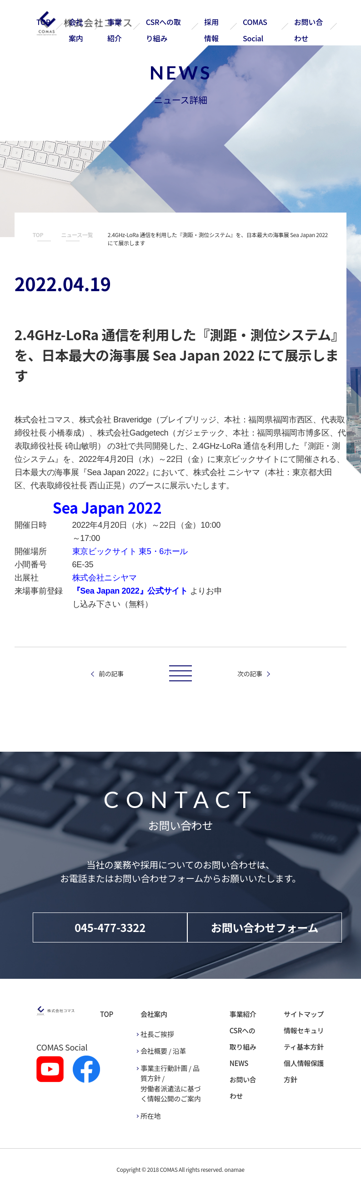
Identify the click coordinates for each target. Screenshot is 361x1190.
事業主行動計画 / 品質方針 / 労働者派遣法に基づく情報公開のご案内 (170, 1083)
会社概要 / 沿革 (163, 1051)
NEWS (239, 1063)
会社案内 (153, 1014)
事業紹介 (243, 1014)
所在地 (150, 1116)
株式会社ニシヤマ (104, 577)
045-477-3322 (110, 927)
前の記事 (111, 673)
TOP (43, 21)
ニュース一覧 (77, 234)
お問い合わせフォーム (265, 927)
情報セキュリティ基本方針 (304, 1038)
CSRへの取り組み (243, 1038)
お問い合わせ (243, 1088)
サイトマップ (304, 1014)
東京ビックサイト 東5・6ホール (130, 551)
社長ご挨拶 (157, 1034)
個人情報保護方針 (304, 1071)
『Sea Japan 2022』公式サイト (130, 590)
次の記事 (249, 673)
